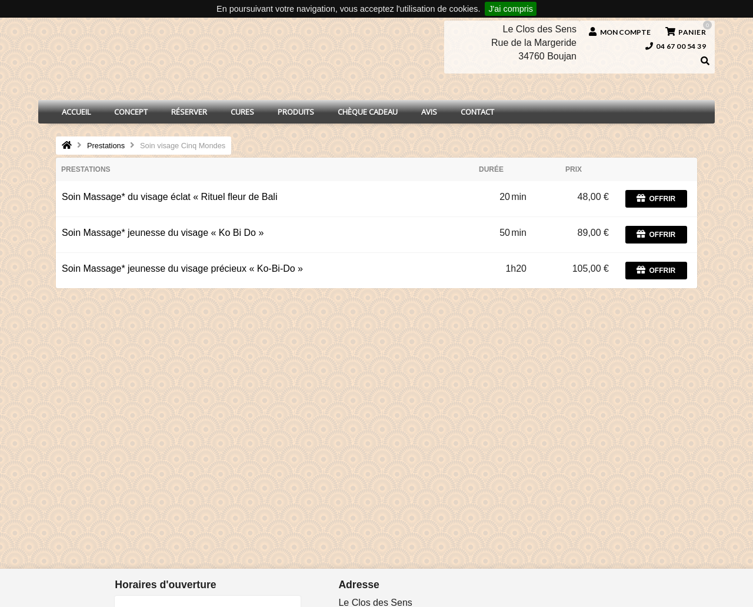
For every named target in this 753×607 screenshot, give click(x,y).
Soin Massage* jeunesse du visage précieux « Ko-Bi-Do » (182, 269)
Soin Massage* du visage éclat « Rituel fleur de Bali (169, 197)
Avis (429, 111)
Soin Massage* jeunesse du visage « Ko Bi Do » (163, 233)
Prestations (106, 145)
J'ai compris (510, 9)
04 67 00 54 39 (676, 46)
